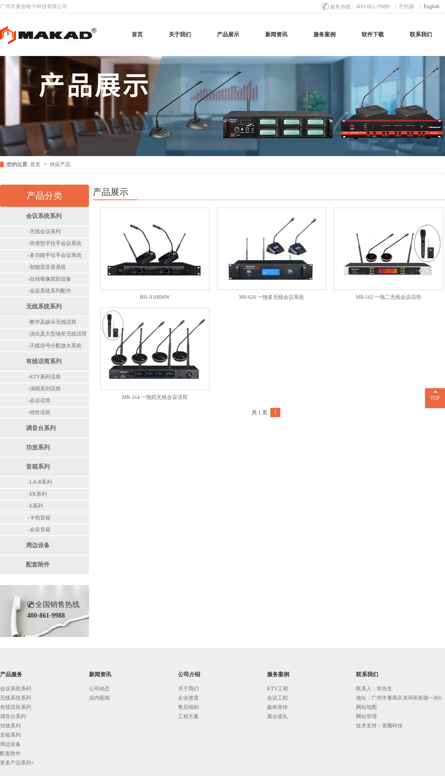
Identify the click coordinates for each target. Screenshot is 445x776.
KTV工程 (277, 688)
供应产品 (60, 164)
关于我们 (180, 34)
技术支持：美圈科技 (379, 726)
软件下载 (373, 34)
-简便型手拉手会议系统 (55, 243)
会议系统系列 (44, 216)
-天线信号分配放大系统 (55, 346)
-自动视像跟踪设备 (49, 279)
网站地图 (366, 707)
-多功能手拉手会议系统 (55, 255)
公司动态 (99, 688)
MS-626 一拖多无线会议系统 (271, 297)
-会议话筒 (39, 400)
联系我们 (421, 34)
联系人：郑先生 (374, 688)
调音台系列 (41, 428)
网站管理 (366, 716)
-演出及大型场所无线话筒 (57, 334)
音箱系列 (38, 466)
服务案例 (324, 34)
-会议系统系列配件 (49, 291)
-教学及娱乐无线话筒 (52, 322)
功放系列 (38, 447)
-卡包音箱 (39, 518)
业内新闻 (99, 698)
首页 (137, 34)
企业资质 (188, 698)
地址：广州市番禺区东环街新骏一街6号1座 (399, 699)
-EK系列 (37, 494)
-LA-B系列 (40, 482)
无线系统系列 (44, 306)
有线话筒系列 (44, 361)
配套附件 (38, 564)
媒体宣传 (277, 707)
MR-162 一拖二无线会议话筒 (388, 297)
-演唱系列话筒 (44, 389)
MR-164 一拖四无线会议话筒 (155, 397)
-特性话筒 (39, 412)
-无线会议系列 (44, 231)
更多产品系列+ (17, 763)
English (431, 6)
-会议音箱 (39, 529)
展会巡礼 (277, 716)
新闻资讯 (276, 34)
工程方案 (188, 716)
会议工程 (277, 698)
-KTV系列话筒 (44, 377)
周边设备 (38, 545)
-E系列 (35, 506)
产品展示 (228, 34)
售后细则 (188, 707)
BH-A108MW (155, 297)
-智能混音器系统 (47, 267)
